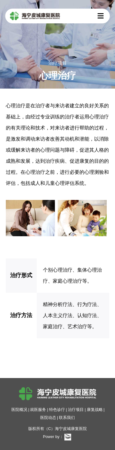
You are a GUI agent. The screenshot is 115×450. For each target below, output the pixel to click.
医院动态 (48, 417)
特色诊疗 (57, 409)
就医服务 (38, 409)
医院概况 (19, 409)
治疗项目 (76, 409)
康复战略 (95, 409)
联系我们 (67, 417)
